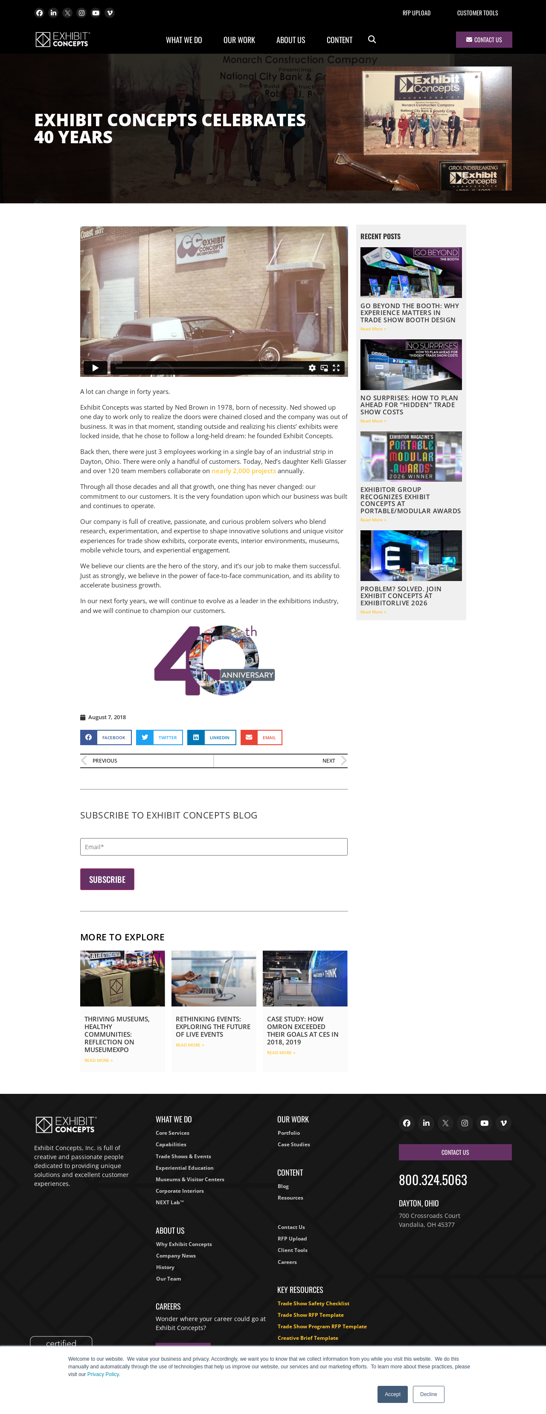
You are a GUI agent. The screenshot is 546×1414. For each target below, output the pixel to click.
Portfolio (289, 1132)
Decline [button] (428, 1394)
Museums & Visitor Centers (190, 1179)
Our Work (241, 39)
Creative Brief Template (308, 1338)
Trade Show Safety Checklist (313, 1303)
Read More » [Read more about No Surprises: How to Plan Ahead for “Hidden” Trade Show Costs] (373, 421)
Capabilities (171, 1144)
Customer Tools (477, 12)
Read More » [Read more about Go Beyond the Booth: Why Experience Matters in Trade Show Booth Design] (373, 329)
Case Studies (294, 1144)
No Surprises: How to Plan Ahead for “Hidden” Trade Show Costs (409, 404)
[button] (372, 40)
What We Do (186, 39)
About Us (293, 39)
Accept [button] (393, 1394)
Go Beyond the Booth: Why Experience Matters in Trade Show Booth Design (409, 312)
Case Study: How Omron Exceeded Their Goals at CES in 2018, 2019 (303, 1030)
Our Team (168, 1278)
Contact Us (291, 1227)
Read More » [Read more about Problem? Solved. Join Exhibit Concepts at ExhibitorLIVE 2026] (373, 612)
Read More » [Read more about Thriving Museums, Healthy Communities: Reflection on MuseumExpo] (98, 1060)
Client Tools (293, 1250)
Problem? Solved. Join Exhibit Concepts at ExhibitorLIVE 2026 (401, 595)
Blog (283, 1186)
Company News (176, 1255)
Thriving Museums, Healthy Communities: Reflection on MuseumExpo (117, 1034)
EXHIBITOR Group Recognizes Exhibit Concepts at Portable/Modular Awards (410, 500)
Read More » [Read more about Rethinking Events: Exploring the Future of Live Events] (190, 1045)
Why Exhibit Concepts (184, 1244)
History (165, 1267)
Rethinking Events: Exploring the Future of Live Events (213, 1026)
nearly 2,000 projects (244, 470)
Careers (287, 1262)
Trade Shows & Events (183, 1156)
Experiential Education (185, 1167)
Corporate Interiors (180, 1190)
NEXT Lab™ (170, 1202)
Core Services (172, 1132)
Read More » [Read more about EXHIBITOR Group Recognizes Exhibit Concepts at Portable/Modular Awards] (373, 520)
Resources (290, 1197)
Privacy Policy (103, 1374)
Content (342, 39)
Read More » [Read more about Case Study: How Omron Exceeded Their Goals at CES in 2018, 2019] (281, 1052)
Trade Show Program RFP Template (322, 1326)
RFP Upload (416, 12)
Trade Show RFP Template (311, 1315)
